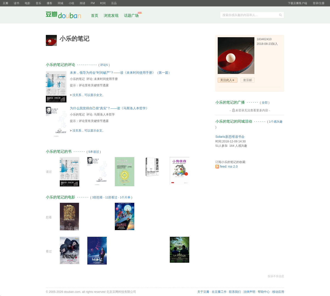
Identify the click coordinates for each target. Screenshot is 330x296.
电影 (27, 3)
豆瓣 (5, 3)
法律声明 (249, 291)
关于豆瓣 (203, 291)
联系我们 (235, 291)
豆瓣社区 (67, 15)
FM (93, 3)
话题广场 (131, 15)
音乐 (38, 3)
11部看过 (111, 197)
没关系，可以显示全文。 (88, 95)
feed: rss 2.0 (229, 166)
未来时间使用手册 (106, 79)
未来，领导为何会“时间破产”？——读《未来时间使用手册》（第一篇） (120, 72)
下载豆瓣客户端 (297, 3)
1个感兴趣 (276, 121)
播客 (49, 3)
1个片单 (125, 197)
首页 (94, 15)
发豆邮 (247, 80)
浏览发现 (111, 15)
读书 (16, 3)
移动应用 (278, 291)
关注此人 (226, 80)
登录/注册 (318, 3)
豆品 (114, 3)
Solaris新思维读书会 (230, 136)
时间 (103, 3)
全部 (265, 102)
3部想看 (97, 197)
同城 (60, 3)
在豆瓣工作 (219, 291)
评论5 (104, 65)
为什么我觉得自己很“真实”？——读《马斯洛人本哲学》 (109, 108)
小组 (71, 3)
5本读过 (93, 151)
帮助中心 (264, 291)
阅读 (82, 3)
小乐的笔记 (77, 79)
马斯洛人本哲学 (104, 114)
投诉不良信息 (276, 276)
